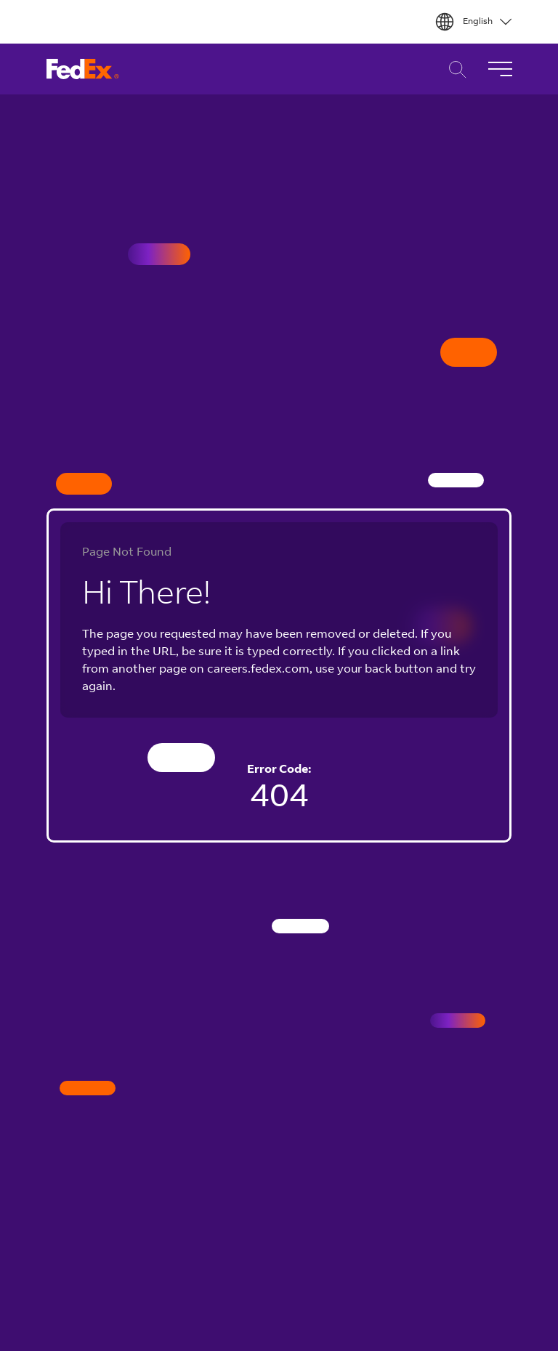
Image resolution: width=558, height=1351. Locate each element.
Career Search (453, 69)
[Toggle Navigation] (500, 69)
